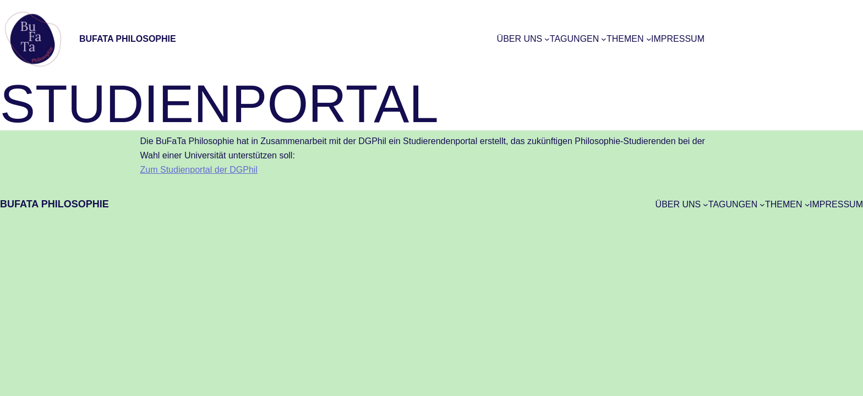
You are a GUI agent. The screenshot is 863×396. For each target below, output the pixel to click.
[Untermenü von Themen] (649, 39)
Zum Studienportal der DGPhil (199, 169)
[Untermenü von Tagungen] (604, 39)
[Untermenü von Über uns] (547, 39)
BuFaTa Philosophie (127, 38)
